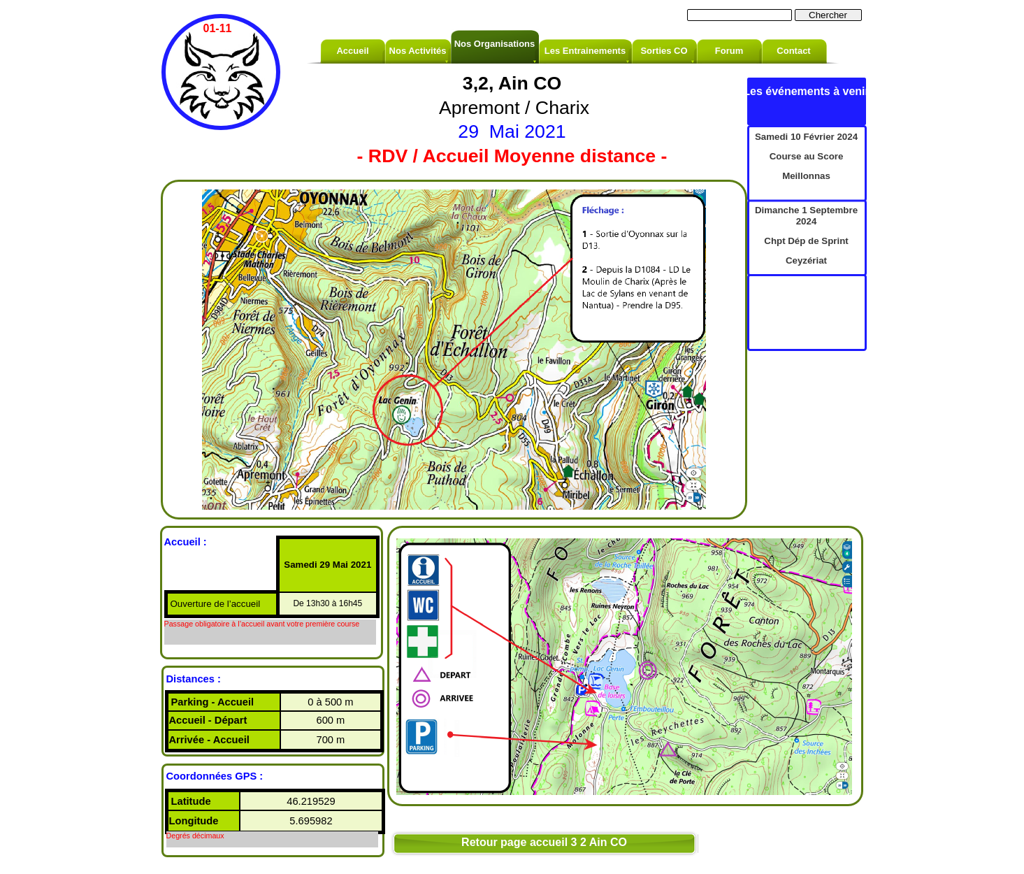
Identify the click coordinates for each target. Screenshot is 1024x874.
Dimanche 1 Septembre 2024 (806, 216)
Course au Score (807, 156)
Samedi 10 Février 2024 (806, 136)
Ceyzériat (806, 260)
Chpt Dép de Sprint (806, 241)
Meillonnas (806, 176)
